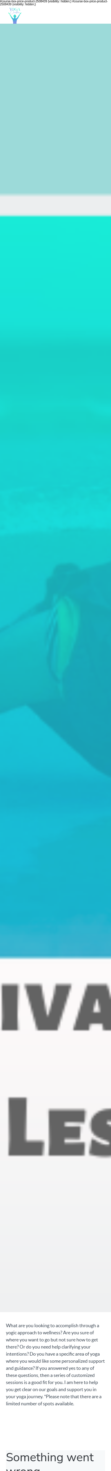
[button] (101, 14)
